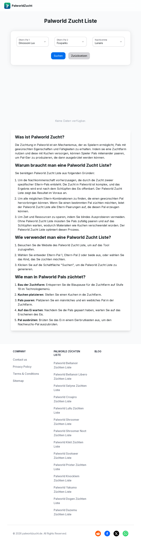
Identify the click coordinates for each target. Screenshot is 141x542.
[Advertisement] (70, 91)
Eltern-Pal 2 (62, 39)
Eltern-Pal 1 (24, 39)
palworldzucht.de (32, 533)
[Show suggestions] (45, 42)
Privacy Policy (22, 366)
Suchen (58, 55)
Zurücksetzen (79, 55)
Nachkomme (101, 39)
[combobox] (27, 43)
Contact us (20, 359)
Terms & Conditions (26, 373)
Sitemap (18, 381)
